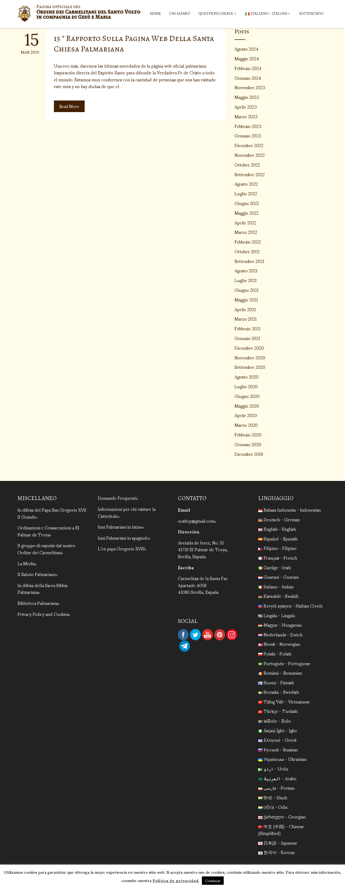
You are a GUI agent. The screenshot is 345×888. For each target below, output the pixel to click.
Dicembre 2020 (249, 347)
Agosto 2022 (246, 183)
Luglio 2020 (246, 386)
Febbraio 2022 (247, 241)
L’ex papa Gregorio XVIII (121, 548)
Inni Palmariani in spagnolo (123, 537)
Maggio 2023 (246, 97)
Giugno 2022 (246, 203)
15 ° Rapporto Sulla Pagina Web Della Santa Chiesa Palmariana (134, 43)
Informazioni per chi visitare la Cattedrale (127, 512)
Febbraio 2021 (247, 328)
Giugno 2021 (246, 289)
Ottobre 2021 (247, 251)
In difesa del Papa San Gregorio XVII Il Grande (52, 513)
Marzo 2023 (246, 116)
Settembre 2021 (249, 261)
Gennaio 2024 (247, 77)
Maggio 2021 (246, 299)
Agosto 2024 (246, 48)
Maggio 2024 (246, 58)
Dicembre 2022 (248, 145)
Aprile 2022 (245, 222)
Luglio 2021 (245, 280)
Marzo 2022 (245, 232)
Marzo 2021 (245, 318)
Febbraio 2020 (247, 434)
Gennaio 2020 (247, 444)
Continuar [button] (212, 880)
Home (155, 14)
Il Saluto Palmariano (37, 574)
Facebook (183, 634)
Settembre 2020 (249, 366)
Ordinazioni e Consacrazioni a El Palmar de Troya (48, 531)
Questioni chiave (217, 14)
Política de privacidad (176, 880)
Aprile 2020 (245, 415)
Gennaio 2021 (247, 338)
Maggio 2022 (246, 212)
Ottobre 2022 (247, 164)
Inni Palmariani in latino (120, 526)
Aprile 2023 (245, 106)
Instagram (231, 634)
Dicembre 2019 (248, 454)
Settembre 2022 (249, 174)
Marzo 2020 (246, 424)
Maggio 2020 (246, 405)
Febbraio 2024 (247, 68)
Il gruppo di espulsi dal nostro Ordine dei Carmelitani (46, 549)
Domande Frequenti (117, 497)
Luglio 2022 (245, 193)
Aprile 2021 (245, 309)
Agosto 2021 (245, 270)
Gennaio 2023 (247, 135)
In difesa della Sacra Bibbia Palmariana (42, 588)
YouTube (207, 634)
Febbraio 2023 (247, 126)
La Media (26, 563)
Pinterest (219, 634)
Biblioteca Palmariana (38, 602)
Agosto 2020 (246, 376)
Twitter (195, 634)
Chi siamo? (179, 14)
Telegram (184, 646)
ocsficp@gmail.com (196, 520)
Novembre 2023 (249, 87)
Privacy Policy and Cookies (43, 614)
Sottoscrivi (311, 14)
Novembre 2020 (249, 357)
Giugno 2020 (247, 396)
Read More (69, 106)
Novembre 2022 (249, 154)
